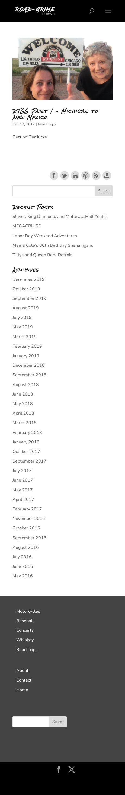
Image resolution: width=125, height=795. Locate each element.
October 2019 (26, 289)
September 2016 (29, 538)
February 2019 (27, 346)
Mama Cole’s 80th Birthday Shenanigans (52, 245)
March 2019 (24, 337)
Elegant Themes (61, 780)
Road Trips (47, 124)
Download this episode (106, 175)
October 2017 (26, 452)
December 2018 (28, 365)
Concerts (25, 630)
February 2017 (27, 509)
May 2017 (22, 490)
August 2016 (25, 547)
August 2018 (25, 385)
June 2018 (22, 394)
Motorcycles (28, 611)
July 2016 (22, 557)
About (22, 671)
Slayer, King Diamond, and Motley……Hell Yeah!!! (60, 217)
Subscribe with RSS (96, 175)
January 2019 (25, 356)
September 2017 (29, 461)
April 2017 (23, 500)
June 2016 (22, 566)
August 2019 (25, 308)
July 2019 (22, 318)
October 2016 (26, 528)
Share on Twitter (64, 175)
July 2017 (22, 471)
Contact (23, 680)
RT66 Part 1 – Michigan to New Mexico (55, 114)
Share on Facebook (54, 175)
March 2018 (24, 423)
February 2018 (27, 433)
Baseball (25, 621)
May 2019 (22, 327)
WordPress (62, 787)
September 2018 (29, 375)
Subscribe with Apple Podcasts (85, 175)
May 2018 (22, 404)
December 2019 (28, 279)
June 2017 (22, 480)
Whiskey (25, 640)
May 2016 (22, 576)
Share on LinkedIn (75, 175)
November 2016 (28, 519)
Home (22, 690)
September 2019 (29, 298)
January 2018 (25, 442)
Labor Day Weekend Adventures (44, 236)
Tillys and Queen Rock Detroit (42, 255)
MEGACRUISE (26, 226)
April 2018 (23, 413)
